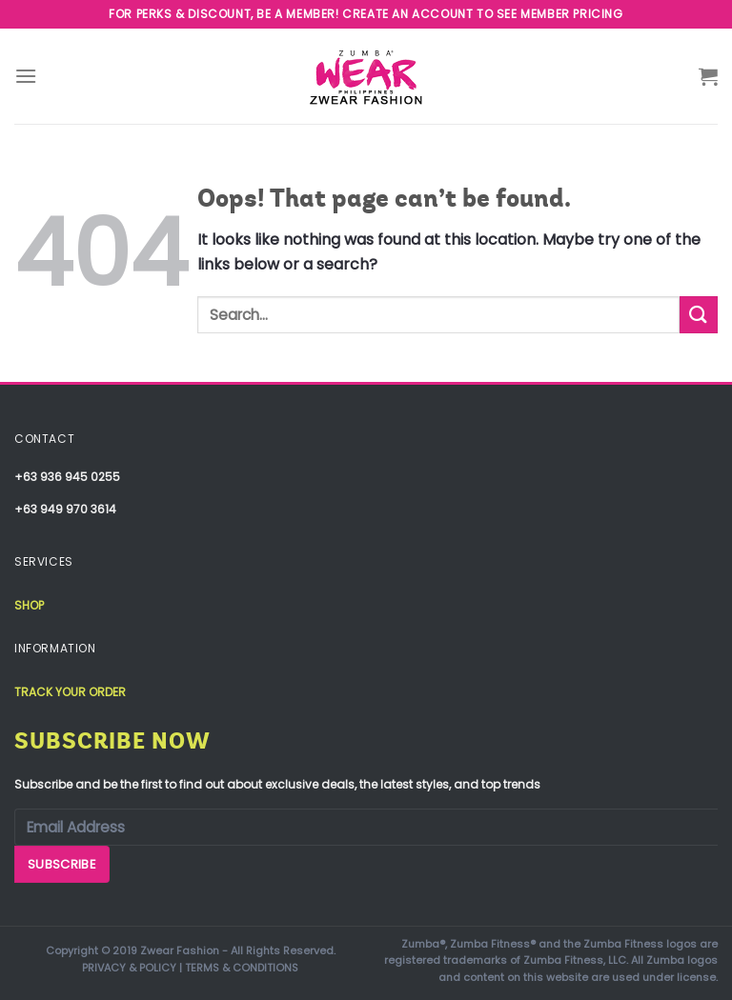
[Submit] (699, 314)
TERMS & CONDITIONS (241, 967)
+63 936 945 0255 (67, 477)
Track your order (70, 692)
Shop (29, 605)
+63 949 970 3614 (65, 509)
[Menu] (25, 75)
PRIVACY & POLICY (129, 967)
